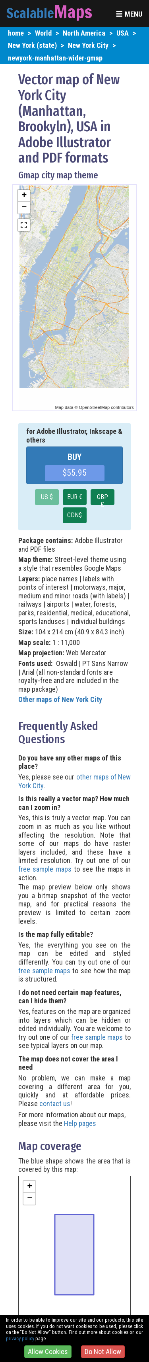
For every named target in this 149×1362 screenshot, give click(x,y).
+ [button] (24, 196)
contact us (54, 1103)
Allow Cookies (48, 1351)
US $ (47, 497)
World (43, 33)
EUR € (74, 497)
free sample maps (44, 869)
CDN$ (74, 515)
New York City (88, 45)
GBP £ (102, 499)
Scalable (30, 13)
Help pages (80, 1123)
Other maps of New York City (60, 699)
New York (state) (32, 45)
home (16, 33)
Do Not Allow (103, 1351)
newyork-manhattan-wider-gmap (55, 58)
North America (84, 33)
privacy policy (20, 1338)
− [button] (24, 208)
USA (122, 33)
